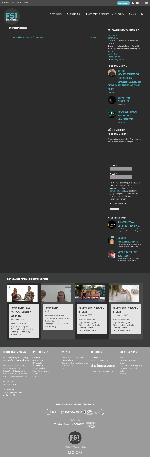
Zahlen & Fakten (39, 368)
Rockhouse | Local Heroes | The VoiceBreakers (127, 115)
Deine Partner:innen (41, 371)
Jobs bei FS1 (37, 376)
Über (133, 14)
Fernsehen (57, 14)
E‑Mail (113, 174)
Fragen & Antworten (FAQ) (131, 365)
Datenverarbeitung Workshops (75, 363)
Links (122, 371)
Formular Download (128, 368)
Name (113, 165)
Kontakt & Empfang (14, 352)
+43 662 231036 (16, 3)
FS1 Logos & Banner (128, 360)
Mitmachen (118, 14)
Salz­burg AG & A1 (118, 59)
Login (64, 368)
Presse (123, 357)
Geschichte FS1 (38, 360)
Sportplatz (92, 37)
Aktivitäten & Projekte (98, 14)
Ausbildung (74, 14)
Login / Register (123, 3)
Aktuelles (96, 352)
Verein (35, 373)
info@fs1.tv (6, 3)
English (25, 3)
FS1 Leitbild (37, 363)
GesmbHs (36, 357)
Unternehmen (40, 352)
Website (66, 352)
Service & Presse (129, 352)
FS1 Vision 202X (38, 365)
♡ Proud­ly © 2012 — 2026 (75, 447)
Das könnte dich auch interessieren (27, 279)
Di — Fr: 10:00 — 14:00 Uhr (102, 371)
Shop (122, 363)
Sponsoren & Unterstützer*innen (75, 404)
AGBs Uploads (68, 365)
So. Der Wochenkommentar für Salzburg (26, 37)
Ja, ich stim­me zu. (119, 204)
